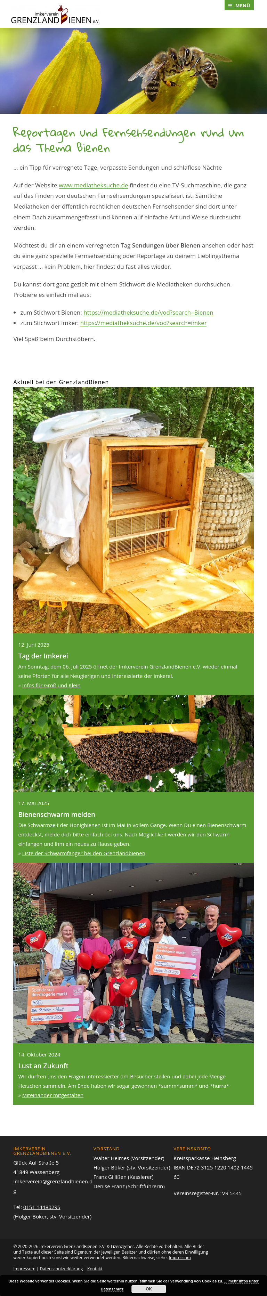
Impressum (180, 1258)
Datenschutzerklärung (61, 1269)
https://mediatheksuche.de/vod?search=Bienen (148, 312)
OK (149, 1289)
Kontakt (94, 1269)
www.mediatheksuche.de (93, 185)
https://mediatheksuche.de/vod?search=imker (143, 323)
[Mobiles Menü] (239, 5)
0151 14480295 (41, 1207)
